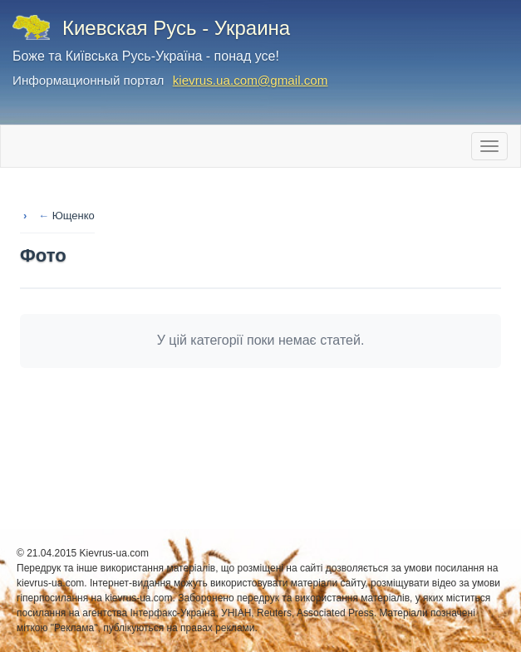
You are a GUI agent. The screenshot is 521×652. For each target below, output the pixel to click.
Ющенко (73, 215)
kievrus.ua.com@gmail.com (250, 80)
